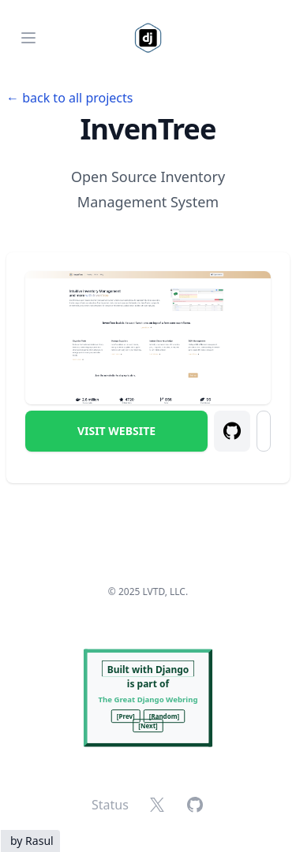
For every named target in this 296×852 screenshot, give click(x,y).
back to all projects (77, 97)
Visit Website (116, 430)
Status (110, 804)
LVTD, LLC (164, 591)
